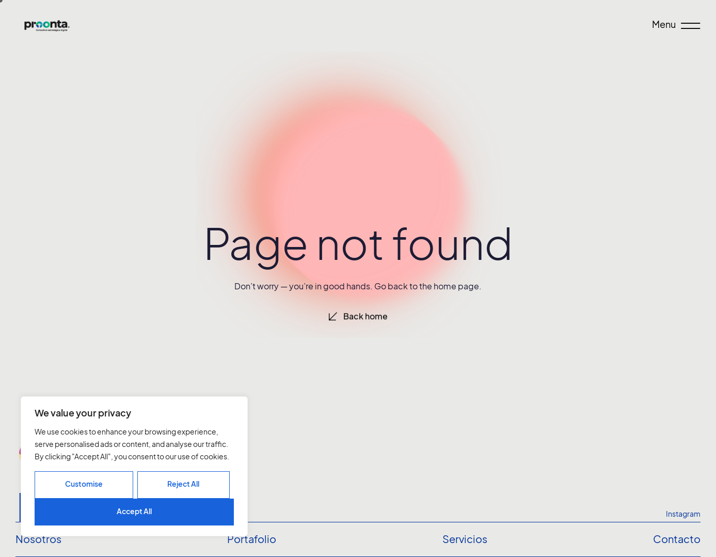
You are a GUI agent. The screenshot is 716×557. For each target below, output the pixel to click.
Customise (84, 483)
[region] (134, 466)
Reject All (183, 483)
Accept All (134, 511)
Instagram (683, 513)
